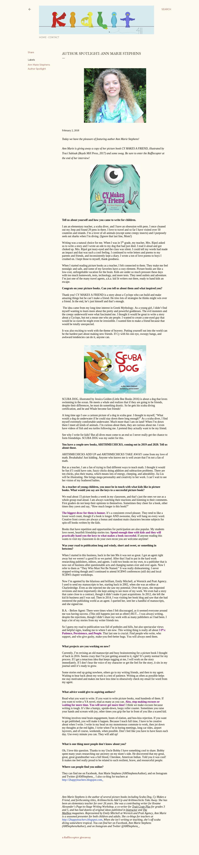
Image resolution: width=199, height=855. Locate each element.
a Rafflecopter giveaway (76, 837)
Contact (53, 37)
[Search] (166, 9)
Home (42, 37)
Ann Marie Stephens (39, 64)
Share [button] (31, 52)
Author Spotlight (37, 68)
